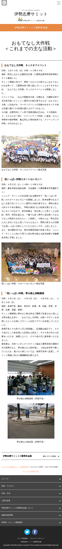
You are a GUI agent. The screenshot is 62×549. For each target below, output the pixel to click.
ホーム (3, 467)
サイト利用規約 (23, 538)
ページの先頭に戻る (32, 471)
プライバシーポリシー (37, 538)
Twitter (27, 532)
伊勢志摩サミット (31, 14)
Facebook (35, 532)
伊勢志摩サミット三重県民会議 (18, 467)
